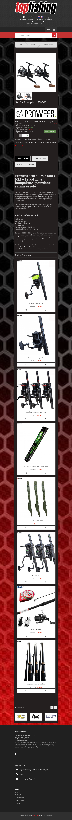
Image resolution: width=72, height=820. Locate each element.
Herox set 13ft (36, 575)
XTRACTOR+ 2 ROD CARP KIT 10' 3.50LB (36, 466)
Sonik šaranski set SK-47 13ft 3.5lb (36, 412)
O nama (17, 792)
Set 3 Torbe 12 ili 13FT (36, 521)
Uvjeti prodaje (39, 159)
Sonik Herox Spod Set (36, 303)
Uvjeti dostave (19, 798)
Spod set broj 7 (36, 629)
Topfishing (35, 815)
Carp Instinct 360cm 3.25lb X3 (36, 684)
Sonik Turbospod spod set (36, 358)
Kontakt (17, 803)
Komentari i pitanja (25, 164)
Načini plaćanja (20, 795)
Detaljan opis (23, 159)
